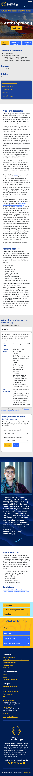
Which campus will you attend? (13, 437)
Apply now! (16, 28)
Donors (5, 677)
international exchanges (16, 205)
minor (16, 175)
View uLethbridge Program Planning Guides (16, 591)
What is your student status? (12, 430)
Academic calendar (9, 657)
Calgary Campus (8, 707)
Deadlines (5, 93)
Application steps (7, 96)
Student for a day (9, 638)
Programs (8, 605)
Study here (6, 668)
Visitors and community (10, 679)
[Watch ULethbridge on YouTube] (21, 763)
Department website (27, 43)
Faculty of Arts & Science (15, 43)
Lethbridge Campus (9, 700)
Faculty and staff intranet (11, 691)
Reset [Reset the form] (16, 445)
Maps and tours (8, 694)
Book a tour (7, 633)
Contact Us (6, 714)
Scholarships (6, 89)
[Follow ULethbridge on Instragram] (12, 763)
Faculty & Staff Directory (10, 717)
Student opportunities (10, 662)
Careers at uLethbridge (10, 686)
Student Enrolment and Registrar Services (16, 660)
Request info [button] (26, 6)
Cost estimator (6, 86)
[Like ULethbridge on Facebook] (8, 763)
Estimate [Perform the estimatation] (7, 445)
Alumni (5, 674)
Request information (10, 628)
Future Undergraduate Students (16, 11)
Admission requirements (9, 83)
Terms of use (27, 772)
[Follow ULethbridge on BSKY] (18, 763)
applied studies (18, 207)
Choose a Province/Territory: (10, 325)
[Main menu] (30, 2)
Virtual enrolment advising (12, 643)
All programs (5, 43)
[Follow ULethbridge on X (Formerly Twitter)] (15, 763)
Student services (8, 665)
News (4, 696)
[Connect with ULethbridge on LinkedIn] (24, 763)
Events (5, 689)
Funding (7, 614)
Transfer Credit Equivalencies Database (15, 590)
